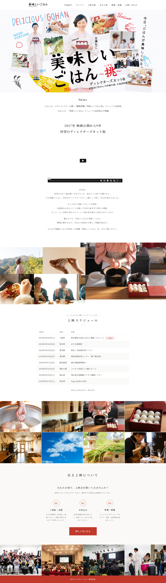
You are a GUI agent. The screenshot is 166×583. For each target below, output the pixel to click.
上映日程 (92, 5)
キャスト (80, 5)
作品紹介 (68, 5)
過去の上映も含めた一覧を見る (83, 390)
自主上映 (104, 5)
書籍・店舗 (116, 5)
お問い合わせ (131, 5)
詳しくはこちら (83, 531)
